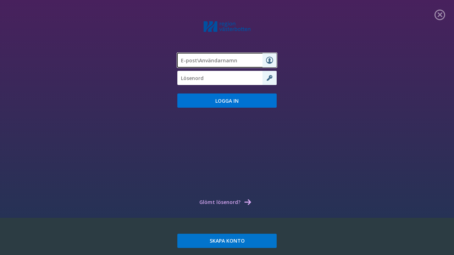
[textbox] (227, 60)
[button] (227, 101)
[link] (440, 14)
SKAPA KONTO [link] (227, 240)
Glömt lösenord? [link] (219, 202)
